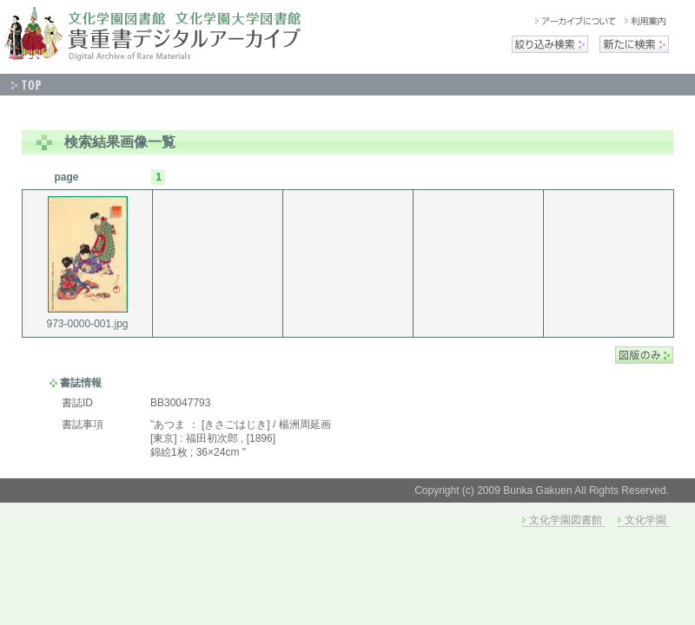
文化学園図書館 (565, 520)
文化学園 (645, 520)
